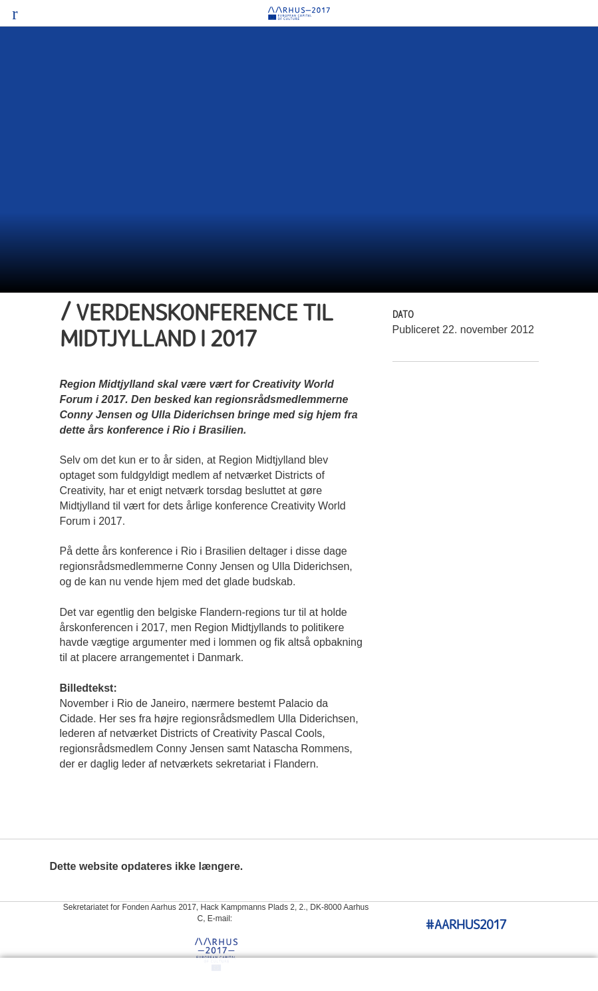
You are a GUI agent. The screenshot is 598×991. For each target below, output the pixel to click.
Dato (403, 316)
